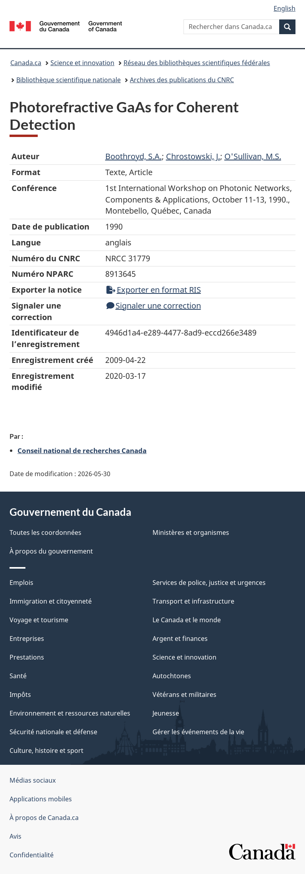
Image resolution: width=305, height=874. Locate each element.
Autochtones (171, 675)
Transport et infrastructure (193, 601)
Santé (18, 675)
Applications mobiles (41, 799)
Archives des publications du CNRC (182, 79)
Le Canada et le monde (186, 619)
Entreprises (27, 638)
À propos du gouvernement (51, 551)
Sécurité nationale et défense (53, 731)
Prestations (27, 657)
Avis (15, 836)
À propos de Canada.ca (44, 817)
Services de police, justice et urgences (209, 582)
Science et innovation (82, 62)
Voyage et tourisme (39, 619)
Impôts (20, 694)
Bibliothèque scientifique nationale (68, 79)
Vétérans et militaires (184, 694)
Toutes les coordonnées (45, 532)
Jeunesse (165, 713)
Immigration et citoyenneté (51, 601)
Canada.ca (25, 62)
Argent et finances (180, 638)
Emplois (21, 582)
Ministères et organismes (190, 532)
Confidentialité (32, 855)
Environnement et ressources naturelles (70, 713)
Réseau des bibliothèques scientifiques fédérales (197, 62)
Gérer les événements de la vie (198, 731)
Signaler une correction (153, 305)
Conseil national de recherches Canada (82, 450)
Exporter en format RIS (153, 289)
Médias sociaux (33, 780)
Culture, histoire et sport (46, 750)
